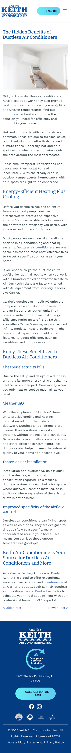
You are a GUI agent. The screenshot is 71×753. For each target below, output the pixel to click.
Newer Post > (58, 608)
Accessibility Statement (24, 742)
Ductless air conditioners (35, 247)
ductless (12, 114)
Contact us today (48, 591)
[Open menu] (65, 11)
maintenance (53, 582)
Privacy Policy (54, 742)
